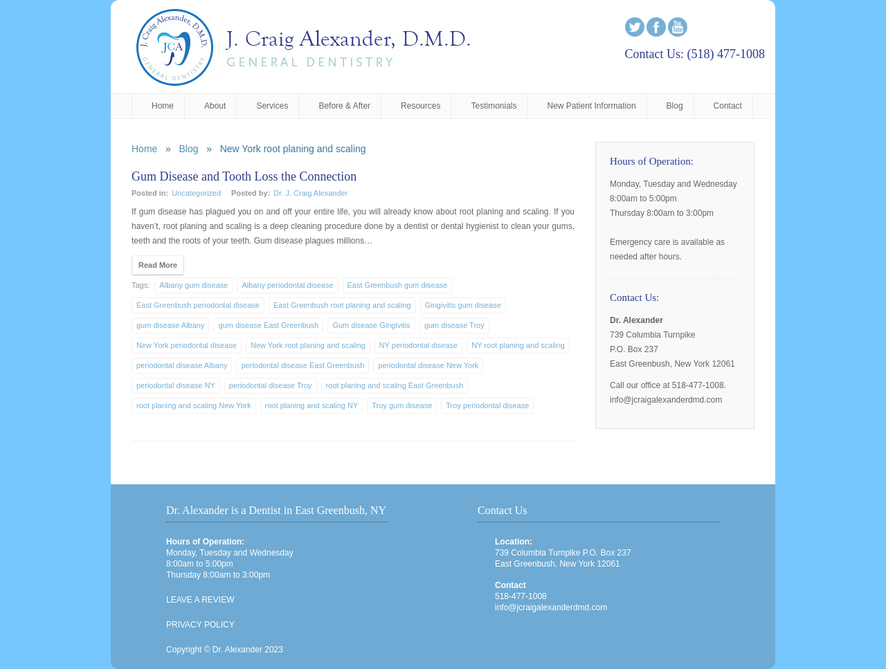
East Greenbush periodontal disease (198, 305)
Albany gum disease (193, 285)
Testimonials (493, 106)
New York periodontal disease (186, 345)
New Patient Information (592, 106)
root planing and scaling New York (193, 405)
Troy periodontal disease (487, 405)
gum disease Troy (454, 325)
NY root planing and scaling (517, 345)
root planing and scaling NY (312, 405)
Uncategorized (196, 193)
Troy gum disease (402, 405)
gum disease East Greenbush (268, 325)
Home (163, 106)
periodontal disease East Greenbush (302, 365)
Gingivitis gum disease (463, 305)
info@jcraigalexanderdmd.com (551, 607)
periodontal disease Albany (181, 365)
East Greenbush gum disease (397, 285)
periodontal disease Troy (270, 385)
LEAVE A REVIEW (200, 600)
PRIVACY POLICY (200, 625)
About (215, 106)
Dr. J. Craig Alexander (310, 193)
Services (272, 106)
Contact (728, 106)
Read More (157, 265)
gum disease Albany (170, 325)
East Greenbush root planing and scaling (342, 305)
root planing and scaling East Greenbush (395, 385)
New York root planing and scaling (308, 345)
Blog (675, 106)
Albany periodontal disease (287, 285)
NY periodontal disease (418, 345)
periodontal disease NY (175, 385)
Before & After (344, 106)
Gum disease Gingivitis (371, 325)
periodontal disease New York (428, 365)
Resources (420, 106)
